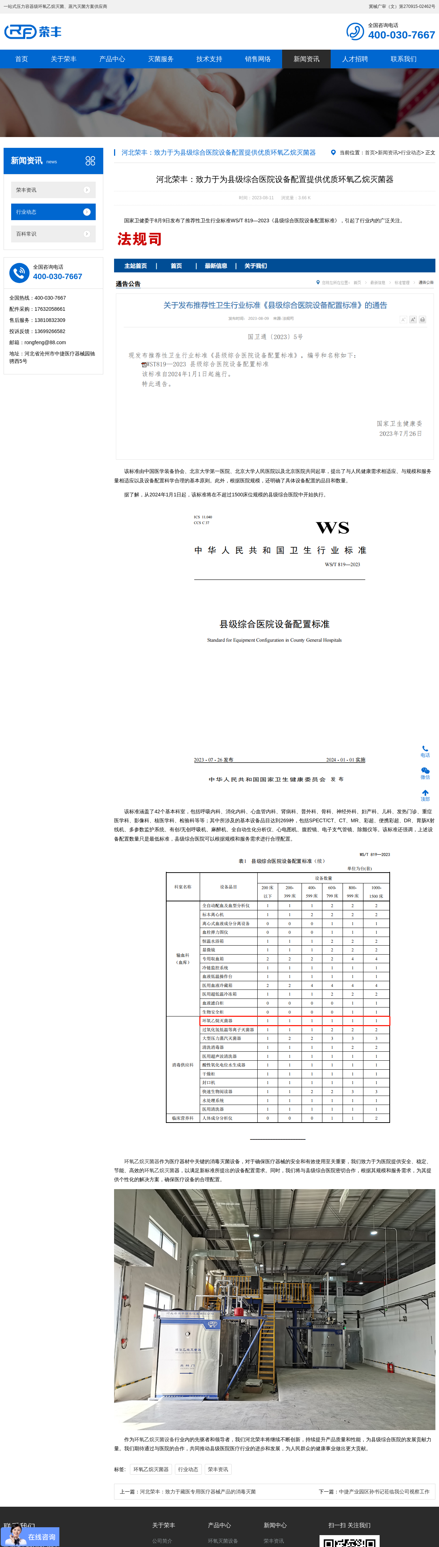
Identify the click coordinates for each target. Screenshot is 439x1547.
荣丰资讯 (218, 1469)
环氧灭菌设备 (223, 1541)
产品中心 (112, 59)
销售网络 (258, 59)
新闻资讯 (307, 59)
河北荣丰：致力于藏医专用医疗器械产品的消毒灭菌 (198, 1491)
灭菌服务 (161, 59)
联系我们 (404, 59)
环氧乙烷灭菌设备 (154, 1439)
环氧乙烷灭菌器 (141, 1161)
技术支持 (209, 59)
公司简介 (162, 1541)
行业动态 (411, 152)
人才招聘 (355, 59)
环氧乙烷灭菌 (159, 1170)
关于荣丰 (64, 59)
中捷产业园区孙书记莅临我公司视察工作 (384, 1491)
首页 (21, 59)
